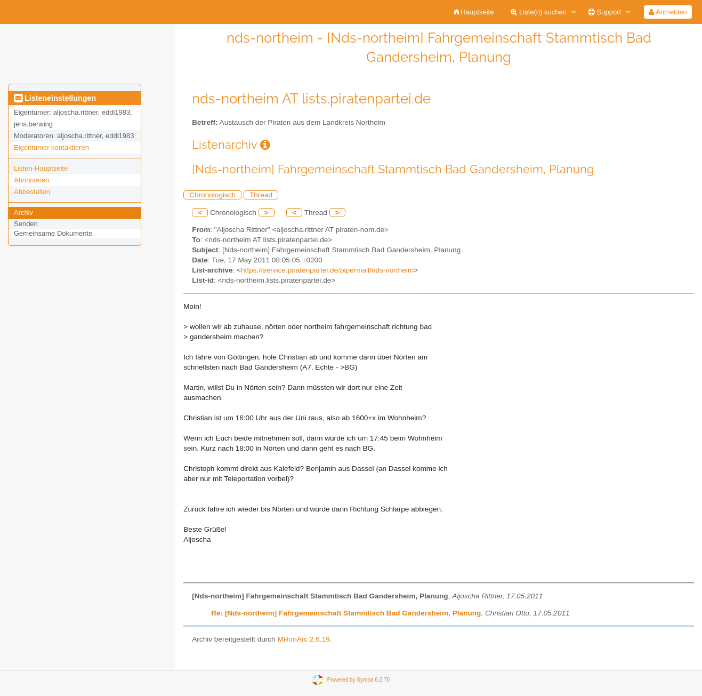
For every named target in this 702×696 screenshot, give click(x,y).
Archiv (23, 213)
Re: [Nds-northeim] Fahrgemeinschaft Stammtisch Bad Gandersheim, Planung (346, 613)
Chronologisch (212, 195)
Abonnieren (32, 180)
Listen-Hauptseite (41, 168)
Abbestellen (32, 192)
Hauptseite (474, 12)
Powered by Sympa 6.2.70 (358, 679)
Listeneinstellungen (55, 98)
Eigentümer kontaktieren (51, 147)
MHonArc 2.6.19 (303, 639)
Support (604, 12)
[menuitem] (474, 12)
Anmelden (668, 12)
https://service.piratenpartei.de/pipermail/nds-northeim (327, 270)
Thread (260, 195)
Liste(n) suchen (539, 12)
